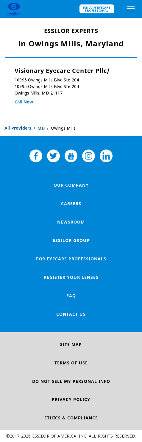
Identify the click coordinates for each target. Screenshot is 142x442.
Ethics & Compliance (71, 418)
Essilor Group (71, 240)
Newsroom (71, 222)
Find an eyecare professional (96, 8)
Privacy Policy (71, 399)
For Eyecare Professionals (71, 259)
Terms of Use (71, 363)
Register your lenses (71, 277)
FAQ (71, 295)
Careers (71, 203)
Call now (24, 102)
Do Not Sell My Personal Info (71, 381)
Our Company (71, 185)
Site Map (71, 344)
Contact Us (71, 314)
